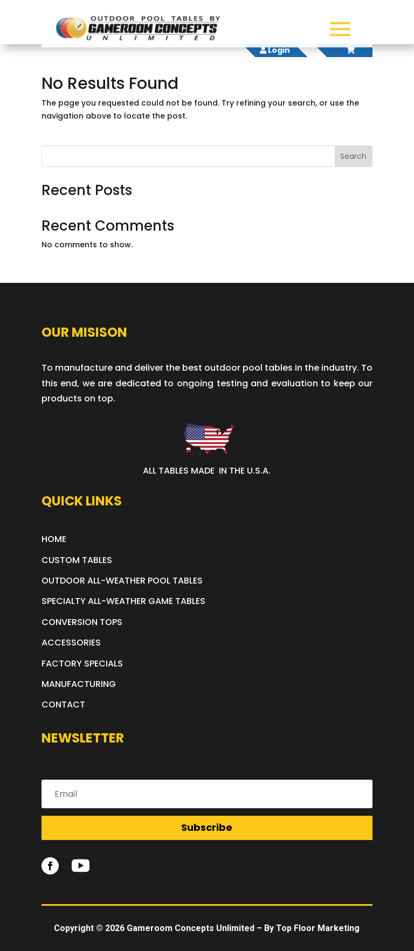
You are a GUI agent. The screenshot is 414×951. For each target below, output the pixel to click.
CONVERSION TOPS (82, 622)
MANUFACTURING (79, 684)
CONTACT (63, 704)
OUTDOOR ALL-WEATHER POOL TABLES (122, 580)
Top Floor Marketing (318, 928)
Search (353, 156)
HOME (54, 539)
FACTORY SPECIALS (82, 663)
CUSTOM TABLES (77, 560)
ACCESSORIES (71, 642)
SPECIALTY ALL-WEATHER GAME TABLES (123, 601)
